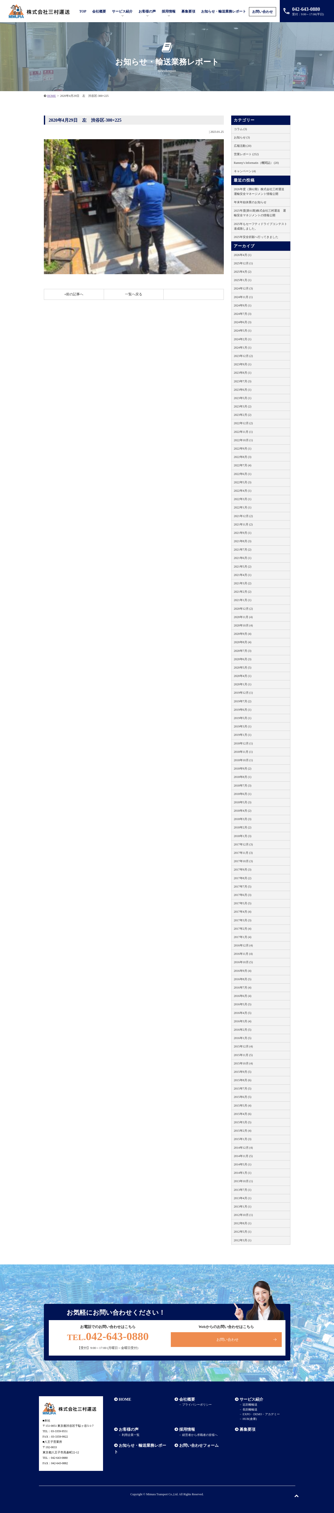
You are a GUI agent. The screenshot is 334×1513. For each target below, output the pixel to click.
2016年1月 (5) (242, 1038)
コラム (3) (240, 129)
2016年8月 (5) (242, 979)
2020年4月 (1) (242, 676)
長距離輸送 (250, 1409)
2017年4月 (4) (242, 911)
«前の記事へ (73, 294)
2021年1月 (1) (242, 600)
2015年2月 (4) (242, 1130)
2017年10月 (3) (243, 861)
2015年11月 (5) (243, 1055)
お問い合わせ (262, 12)
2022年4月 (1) (242, 490)
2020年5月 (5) (242, 667)
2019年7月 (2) (242, 701)
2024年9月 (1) (242, 305)
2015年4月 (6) (242, 1114)
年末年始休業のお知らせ (250, 202)
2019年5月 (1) (242, 718)
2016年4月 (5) (242, 1013)
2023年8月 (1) (242, 372)
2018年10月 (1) (243, 760)
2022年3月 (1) (242, 499)
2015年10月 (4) (243, 1063)
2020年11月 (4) (243, 617)
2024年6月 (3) (242, 322)
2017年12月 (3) (243, 844)
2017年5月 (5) (242, 903)
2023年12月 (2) (243, 356)
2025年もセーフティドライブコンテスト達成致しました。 (260, 226)
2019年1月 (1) (242, 735)
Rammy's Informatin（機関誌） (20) (256, 163)
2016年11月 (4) (243, 954)
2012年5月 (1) (242, 1231)
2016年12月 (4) (243, 945)
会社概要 (187, 1399)
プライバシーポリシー (197, 1404)
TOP (82, 11)
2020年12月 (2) (243, 608)
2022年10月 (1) (243, 440)
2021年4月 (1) (242, 575)
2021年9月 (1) (242, 533)
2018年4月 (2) (242, 810)
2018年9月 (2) (242, 768)
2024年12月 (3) (243, 288)
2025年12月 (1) (243, 263)
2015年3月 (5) (242, 1122)
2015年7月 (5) (242, 1088)
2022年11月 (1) (243, 432)
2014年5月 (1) (242, 1164)
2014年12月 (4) (243, 1147)
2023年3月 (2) (242, 406)
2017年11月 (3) (243, 853)
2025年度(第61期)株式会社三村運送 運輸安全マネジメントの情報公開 (260, 213)
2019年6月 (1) (242, 709)
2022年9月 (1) (242, 448)
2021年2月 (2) (242, 591)
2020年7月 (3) (242, 651)
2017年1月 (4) (242, 937)
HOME (51, 96)
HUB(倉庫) (250, 1419)
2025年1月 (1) (242, 280)
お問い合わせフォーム (199, 1445)
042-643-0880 (108, 1336)
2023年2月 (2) (242, 415)
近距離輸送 (250, 1404)
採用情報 (187, 1429)
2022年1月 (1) (242, 507)
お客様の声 (147, 11)
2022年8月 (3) (242, 457)
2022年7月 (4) (242, 465)
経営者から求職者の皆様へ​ (200, 1435)
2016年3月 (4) (242, 1021)
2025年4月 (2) (242, 271)
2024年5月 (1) (242, 330)
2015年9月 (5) (242, 1072)
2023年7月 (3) (242, 381)
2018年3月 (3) (242, 819)
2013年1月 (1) (242, 1206)
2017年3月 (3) (242, 920)
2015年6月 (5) (242, 1097)
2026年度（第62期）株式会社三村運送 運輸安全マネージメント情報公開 (260, 191)
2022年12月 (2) (243, 423)
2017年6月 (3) (242, 895)
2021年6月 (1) (242, 558)
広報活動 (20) (242, 146)
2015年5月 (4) (242, 1105)
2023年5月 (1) (242, 398)
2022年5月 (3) (242, 482)
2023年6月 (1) (242, 389)
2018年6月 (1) (242, 794)
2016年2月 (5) (242, 1029)
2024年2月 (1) (242, 339)
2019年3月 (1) (242, 726)
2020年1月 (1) (242, 684)
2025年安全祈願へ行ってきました (256, 237)
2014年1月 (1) (242, 1173)
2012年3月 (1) (242, 1240)
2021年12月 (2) (243, 516)
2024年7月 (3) (242, 314)
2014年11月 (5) (243, 1156)
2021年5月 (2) (242, 566)
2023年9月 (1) (242, 364)
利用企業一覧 (131, 1435)
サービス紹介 (251, 1399)
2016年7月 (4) (242, 987)
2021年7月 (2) (242, 549)
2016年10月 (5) (243, 962)
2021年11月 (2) (243, 524)
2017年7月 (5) (242, 886)
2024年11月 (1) (243, 297)
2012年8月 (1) (242, 1223)
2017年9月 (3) (242, 869)
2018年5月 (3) (242, 802)
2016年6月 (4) (242, 996)
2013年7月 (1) (242, 1190)
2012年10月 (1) (243, 1215)
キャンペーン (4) (245, 171)
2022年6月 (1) (242, 474)
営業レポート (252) (246, 154)
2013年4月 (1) (242, 1198)
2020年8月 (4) (242, 642)
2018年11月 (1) (243, 752)
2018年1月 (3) (242, 836)
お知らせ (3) (242, 137)
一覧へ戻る (133, 294)
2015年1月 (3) (242, 1139)
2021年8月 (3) (242, 541)
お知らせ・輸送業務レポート (223, 11)
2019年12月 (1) (243, 692)
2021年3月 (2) (242, 583)
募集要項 (188, 11)
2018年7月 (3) (242, 785)
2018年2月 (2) (242, 827)
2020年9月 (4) (242, 634)
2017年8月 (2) (242, 878)
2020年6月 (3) (242, 659)
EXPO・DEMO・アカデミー (261, 1414)
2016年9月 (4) (242, 971)
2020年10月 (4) (243, 625)
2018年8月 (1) (242, 777)
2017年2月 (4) (242, 928)
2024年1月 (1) (242, 347)
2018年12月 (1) (243, 743)
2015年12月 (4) (243, 1046)
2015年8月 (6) (242, 1080)
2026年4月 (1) (242, 255)
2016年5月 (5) (242, 1004)
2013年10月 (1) (243, 1181)
